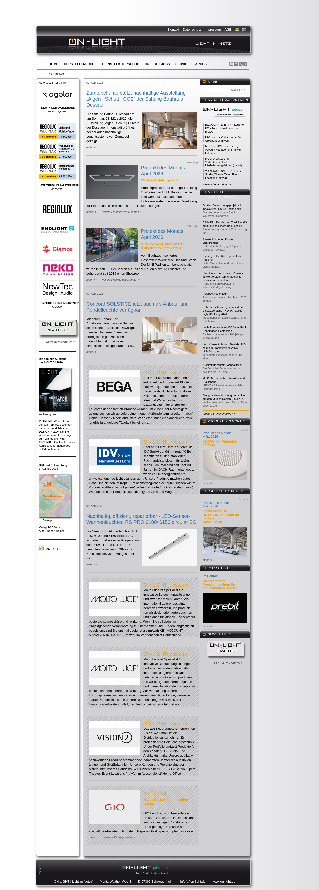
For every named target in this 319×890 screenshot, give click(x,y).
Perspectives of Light (215, 293)
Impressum (213, 29)
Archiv (201, 64)
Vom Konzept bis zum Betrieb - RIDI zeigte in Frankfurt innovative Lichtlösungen (224, 348)
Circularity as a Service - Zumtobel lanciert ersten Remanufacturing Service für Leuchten (223, 277)
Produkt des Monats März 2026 (217, 434)
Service (182, 64)
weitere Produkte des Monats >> (121, 211)
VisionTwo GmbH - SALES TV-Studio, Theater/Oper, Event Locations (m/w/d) (223, 174)
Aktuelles (54, 548)
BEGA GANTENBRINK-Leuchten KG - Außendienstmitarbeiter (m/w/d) (225, 128)
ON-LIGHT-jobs (157, 64)
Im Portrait (154, 793)
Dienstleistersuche (120, 64)
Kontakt (173, 29)
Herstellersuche (80, 64)
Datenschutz (192, 29)
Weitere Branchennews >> (219, 413)
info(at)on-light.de (193, 881)
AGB (228, 29)
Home (53, 64)
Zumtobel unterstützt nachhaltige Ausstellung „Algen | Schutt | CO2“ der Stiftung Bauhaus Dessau (136, 99)
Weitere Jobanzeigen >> (217, 184)
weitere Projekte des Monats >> (121, 279)
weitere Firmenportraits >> (120, 837)
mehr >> (91, 147)
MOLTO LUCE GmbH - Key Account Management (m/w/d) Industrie (223, 150)
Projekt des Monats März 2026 (216, 504)
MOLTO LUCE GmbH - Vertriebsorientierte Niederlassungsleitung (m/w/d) (223, 162)
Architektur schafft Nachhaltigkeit (222, 364)
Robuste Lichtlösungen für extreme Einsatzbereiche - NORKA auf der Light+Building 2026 (224, 311)
